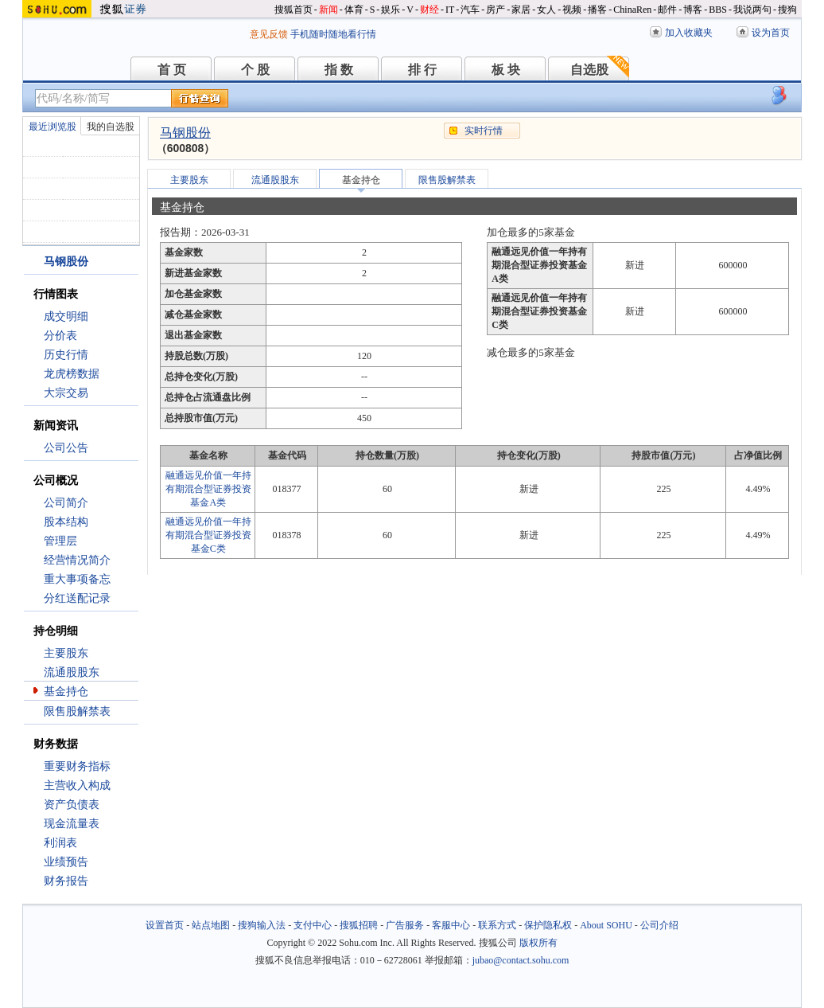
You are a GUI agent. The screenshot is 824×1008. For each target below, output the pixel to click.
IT (449, 9)
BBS (718, 9)
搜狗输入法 (262, 925)
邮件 (667, 9)
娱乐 (390, 9)
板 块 (506, 69)
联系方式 (497, 925)
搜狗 (787, 9)
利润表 (60, 843)
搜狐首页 (293, 9)
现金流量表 (71, 824)
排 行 (422, 69)
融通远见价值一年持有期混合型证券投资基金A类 (208, 489)
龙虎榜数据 (71, 374)
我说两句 (752, 9)
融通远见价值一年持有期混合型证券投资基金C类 (208, 535)
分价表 (60, 336)
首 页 (171, 69)
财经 (429, 9)
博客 (692, 9)
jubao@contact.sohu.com (520, 960)
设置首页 (165, 925)
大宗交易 (66, 393)
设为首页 (771, 32)
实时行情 (483, 130)
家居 (521, 9)
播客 (597, 9)
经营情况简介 (77, 560)
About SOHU (606, 925)
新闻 (328, 9)
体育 (353, 9)
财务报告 (66, 881)
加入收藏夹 (689, 32)
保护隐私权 (548, 925)
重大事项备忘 (77, 579)
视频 (571, 9)
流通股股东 (71, 672)
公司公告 (66, 448)
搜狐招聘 (359, 925)
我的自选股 (110, 126)
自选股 (589, 69)
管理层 (60, 541)
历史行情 (66, 355)
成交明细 (66, 316)
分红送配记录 (77, 598)
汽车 (470, 9)
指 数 (339, 69)
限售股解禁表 (77, 711)
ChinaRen (632, 9)
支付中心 (312, 925)
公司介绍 (659, 925)
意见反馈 (269, 34)
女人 (546, 9)
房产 (495, 9)
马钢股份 (185, 132)
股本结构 (66, 522)
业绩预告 (66, 862)
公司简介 (66, 503)
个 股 (255, 69)
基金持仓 (66, 691)
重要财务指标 (77, 766)
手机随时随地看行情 (333, 34)
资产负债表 (71, 805)
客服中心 (451, 925)
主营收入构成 (77, 785)
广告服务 (405, 925)
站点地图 (211, 925)
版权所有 (538, 942)
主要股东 (66, 653)
